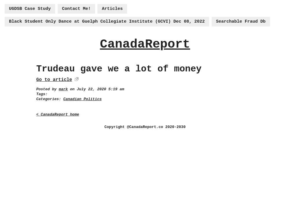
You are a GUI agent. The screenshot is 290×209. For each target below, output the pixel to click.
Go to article (54, 79)
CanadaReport (145, 44)
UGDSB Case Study (30, 8)
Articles (112, 8)
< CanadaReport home (57, 114)
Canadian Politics (82, 99)
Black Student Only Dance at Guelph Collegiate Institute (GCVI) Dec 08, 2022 (107, 21)
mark (63, 89)
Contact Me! (76, 8)
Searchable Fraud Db (241, 21)
